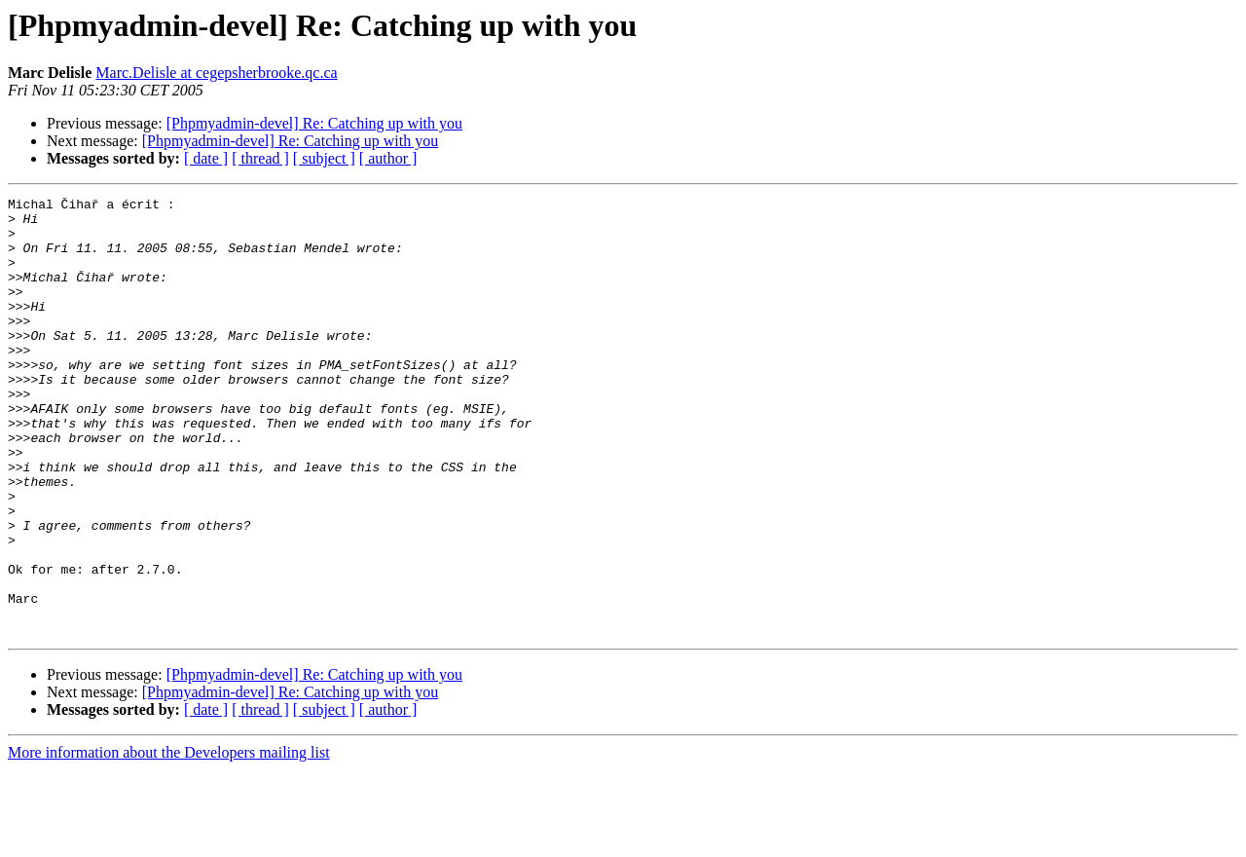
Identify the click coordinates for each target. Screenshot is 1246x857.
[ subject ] (324, 158)
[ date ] (206, 158)
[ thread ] (260, 158)
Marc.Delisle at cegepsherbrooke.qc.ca (216, 72)
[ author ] (388, 158)
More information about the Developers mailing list (169, 840)
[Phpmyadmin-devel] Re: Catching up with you (314, 123)
